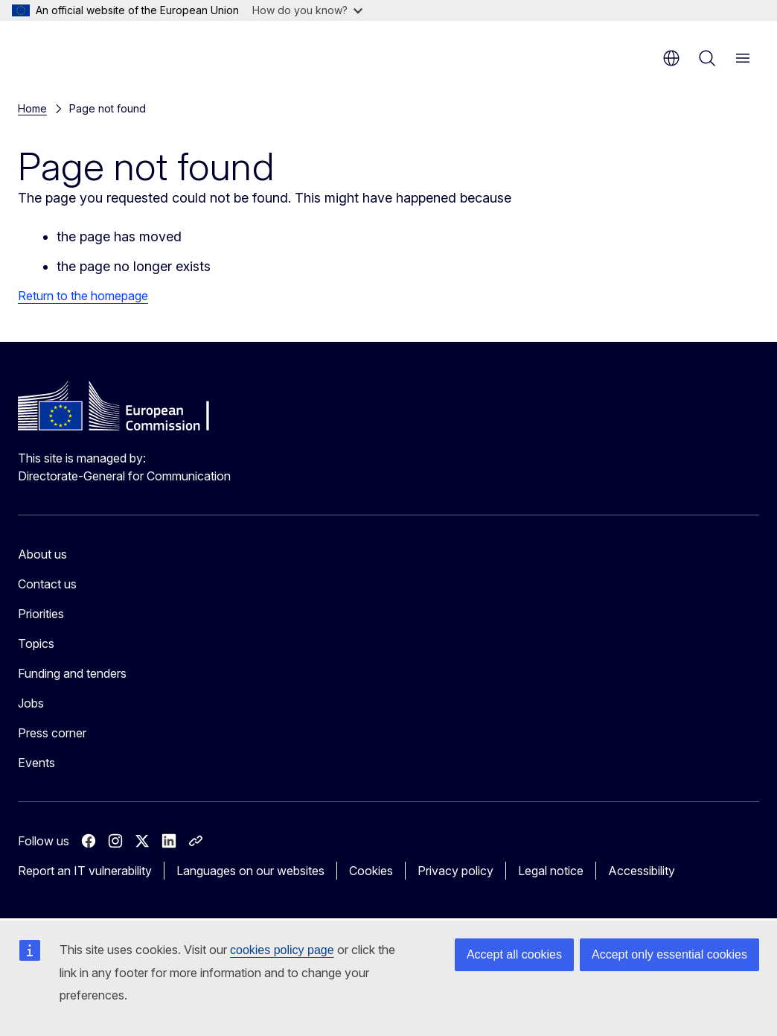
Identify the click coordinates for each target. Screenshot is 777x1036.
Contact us (47, 583)
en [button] (671, 58)
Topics (36, 643)
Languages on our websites (250, 870)
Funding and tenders (72, 673)
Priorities (41, 613)
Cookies (371, 870)
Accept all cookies (514, 954)
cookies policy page (282, 950)
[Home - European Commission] (108, 52)
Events (36, 762)
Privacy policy (455, 870)
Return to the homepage (83, 295)
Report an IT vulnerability (85, 870)
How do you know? (307, 10)
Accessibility (641, 870)
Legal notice (550, 870)
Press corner (52, 732)
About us (42, 554)
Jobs (31, 703)
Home (32, 108)
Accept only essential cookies (669, 954)
